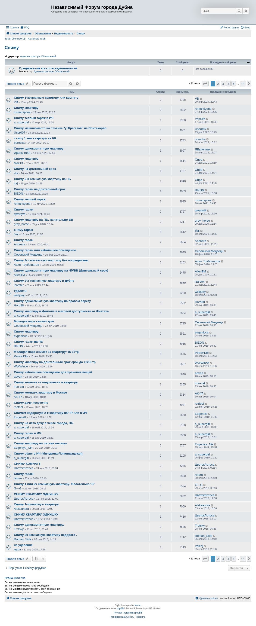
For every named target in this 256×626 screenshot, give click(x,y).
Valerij (199, 546)
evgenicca (21, 336)
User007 (19, 132)
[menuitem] (24, 27)
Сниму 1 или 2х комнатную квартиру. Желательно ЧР (54, 484)
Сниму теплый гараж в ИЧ (33, 118)
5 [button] (233, 84)
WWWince (21, 366)
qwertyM (19, 214)
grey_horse (21, 224)
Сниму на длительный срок (35, 169)
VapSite (200, 119)
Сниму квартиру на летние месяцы (40, 443)
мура (17, 549)
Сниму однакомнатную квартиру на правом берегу (52, 301)
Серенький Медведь (28, 254)
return (18, 478)
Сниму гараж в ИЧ (27, 433)
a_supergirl (21, 122)
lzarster (19, 285)
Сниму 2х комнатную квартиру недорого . (45, 535)
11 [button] (243, 84)
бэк (16, 234)
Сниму (12, 47)
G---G (18, 488)
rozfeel (18, 407)
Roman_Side (22, 539)
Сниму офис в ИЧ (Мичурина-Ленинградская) (48, 453)
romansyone (22, 112)
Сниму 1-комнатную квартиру (36, 504)
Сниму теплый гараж (30, 199)
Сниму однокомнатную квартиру (38, 148)
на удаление (23, 545)
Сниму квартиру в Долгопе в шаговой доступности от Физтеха (61, 311)
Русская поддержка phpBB (128, 612)
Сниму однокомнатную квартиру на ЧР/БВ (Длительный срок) (61, 270)
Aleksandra (21, 508)
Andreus (19, 244)
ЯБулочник (202, 149)
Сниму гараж (23, 209)
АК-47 (18, 397)
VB (16, 102)
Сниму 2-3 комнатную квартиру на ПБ (42, 179)
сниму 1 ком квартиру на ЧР (35, 138)
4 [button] (228, 84)
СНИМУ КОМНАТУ (27, 463)
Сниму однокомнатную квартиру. (39, 524)
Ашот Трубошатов (26, 264)
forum (137, 605)
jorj (16, 183)
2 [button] (218, 84)
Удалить (20, 291)
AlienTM (19, 275)
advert (18, 376)
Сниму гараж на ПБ (28, 341)
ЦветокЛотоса (23, 468)
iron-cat (19, 386)
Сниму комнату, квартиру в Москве (40, 392)
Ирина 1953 (22, 153)
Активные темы (37, 38)
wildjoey (19, 295)
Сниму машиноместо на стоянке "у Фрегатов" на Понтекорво (60, 128)
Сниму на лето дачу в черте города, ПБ (43, 423)
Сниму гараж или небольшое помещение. (45, 250)
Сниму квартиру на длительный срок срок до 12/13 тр (55, 362)
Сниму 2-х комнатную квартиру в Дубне (44, 280)
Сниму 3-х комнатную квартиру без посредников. (51, 260)
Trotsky (19, 529)
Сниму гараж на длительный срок (40, 189)
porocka (19, 142)
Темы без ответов (15, 38)
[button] (205, 83)
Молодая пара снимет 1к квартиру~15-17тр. (46, 352)
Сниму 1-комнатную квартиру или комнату (46, 97)
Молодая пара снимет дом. (34, 321)
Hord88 (19, 305)
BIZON (18, 193)
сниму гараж (23, 230)
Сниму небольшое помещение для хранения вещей (53, 372)
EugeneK (20, 417)
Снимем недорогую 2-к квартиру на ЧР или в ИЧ (50, 413)
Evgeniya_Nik (23, 447)
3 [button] (223, 84)
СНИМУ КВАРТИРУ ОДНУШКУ (36, 494)
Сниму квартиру (26, 108)
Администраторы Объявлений (38, 56)
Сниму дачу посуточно (31, 402)
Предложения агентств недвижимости (48, 68)
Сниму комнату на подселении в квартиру (46, 382)
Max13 (18, 163)
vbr (16, 173)
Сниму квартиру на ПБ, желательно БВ (43, 219)
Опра (198, 159)
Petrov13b (21, 356)
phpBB (120, 608)
